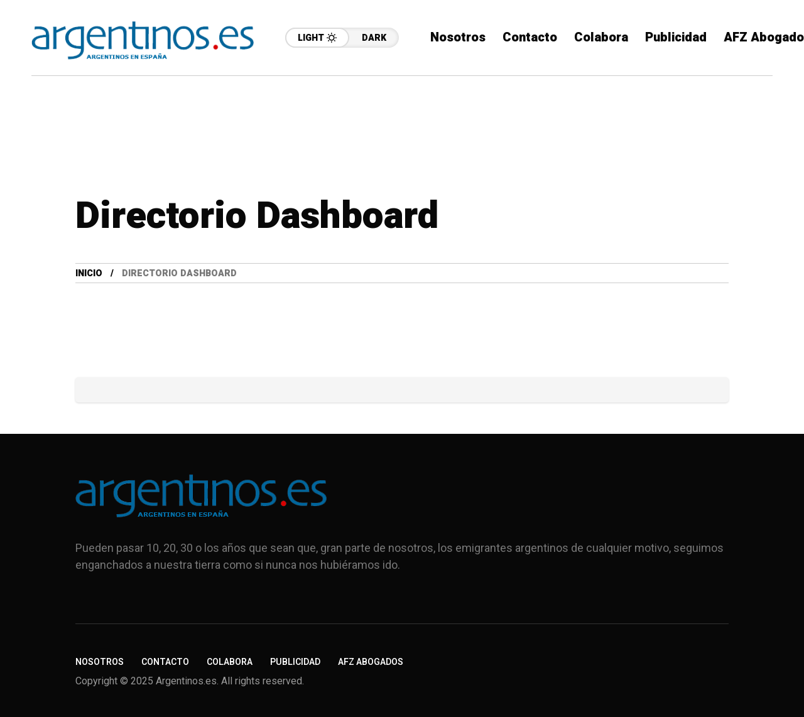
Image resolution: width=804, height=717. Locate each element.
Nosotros (99, 662)
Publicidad (295, 662)
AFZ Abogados (370, 662)
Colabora (230, 662)
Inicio (88, 273)
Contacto (165, 662)
